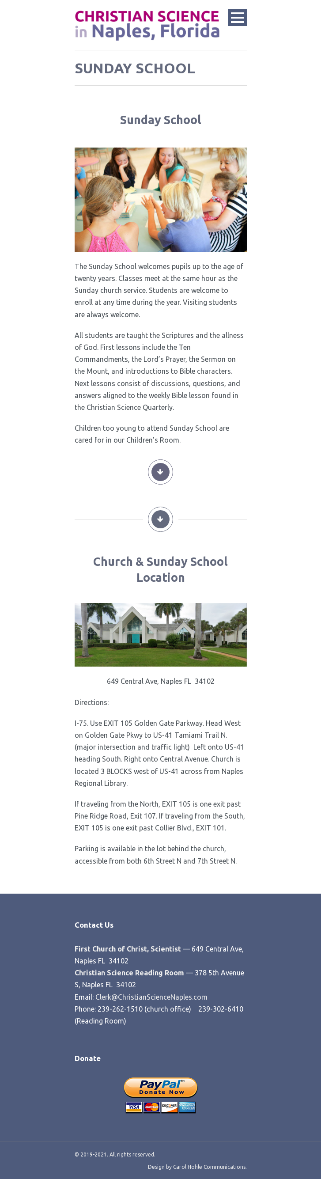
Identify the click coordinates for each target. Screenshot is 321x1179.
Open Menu (237, 17)
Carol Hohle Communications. (209, 1167)
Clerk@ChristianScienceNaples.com (151, 997)
